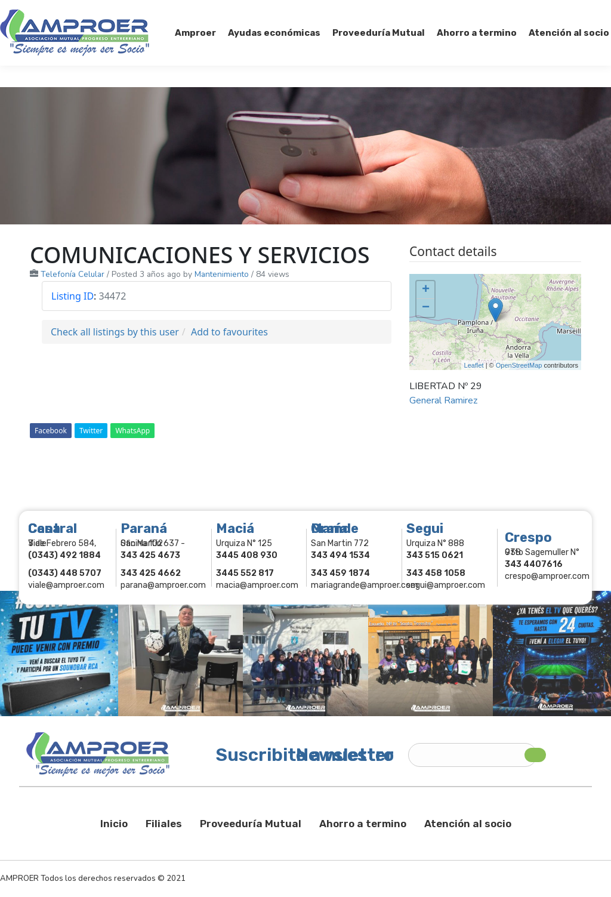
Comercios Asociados (535, 10)
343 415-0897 (133, 11)
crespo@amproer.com (547, 576)
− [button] (426, 308)
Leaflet (474, 365)
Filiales (164, 823)
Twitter (91, 431)
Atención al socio (467, 823)
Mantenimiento (222, 274)
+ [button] (426, 290)
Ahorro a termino (362, 823)
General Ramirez (443, 400)
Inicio (114, 823)
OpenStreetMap (519, 365)
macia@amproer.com (257, 585)
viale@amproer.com (66, 585)
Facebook (51, 431)
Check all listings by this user (115, 331)
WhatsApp (132, 431)
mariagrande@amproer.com (364, 585)
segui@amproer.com (445, 585)
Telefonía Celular (72, 274)
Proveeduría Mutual (250, 823)
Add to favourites (229, 331)
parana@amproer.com (163, 585)
